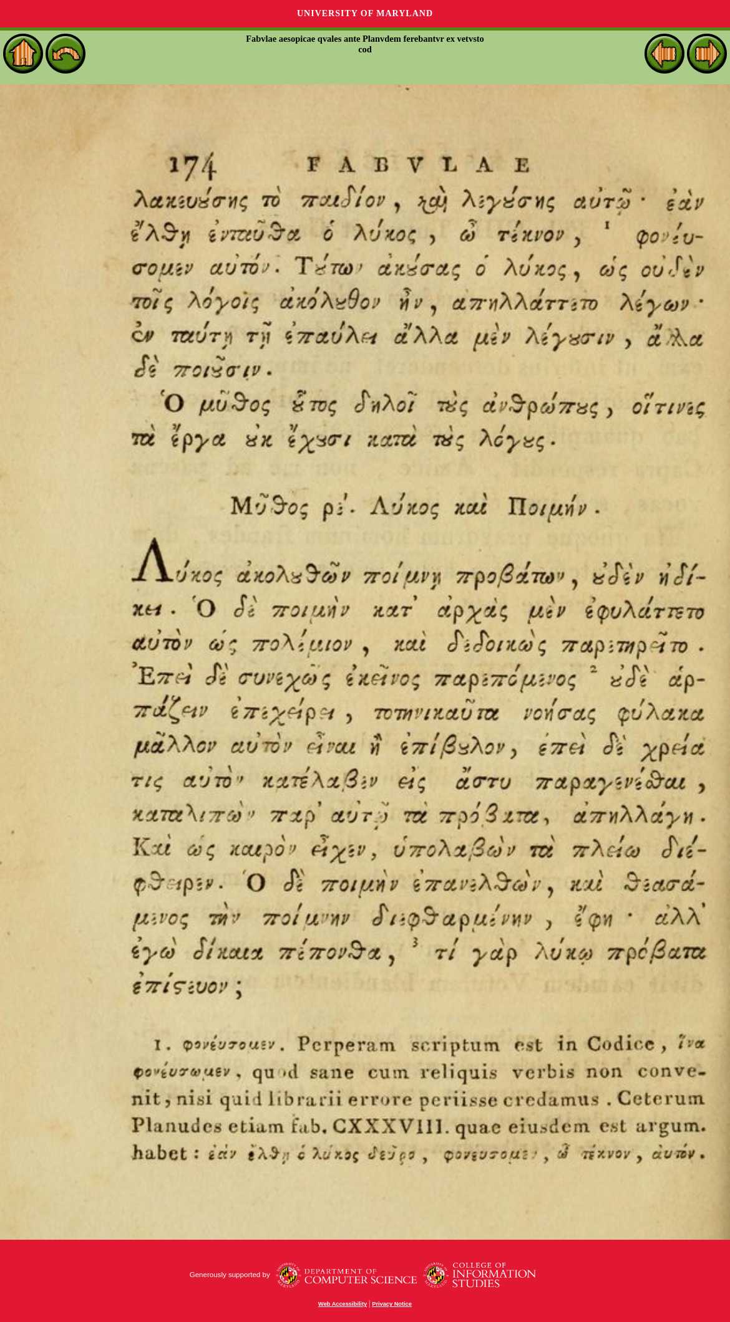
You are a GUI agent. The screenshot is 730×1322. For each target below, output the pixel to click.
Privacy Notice (392, 1304)
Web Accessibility (342, 1304)
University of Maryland (365, 13)
